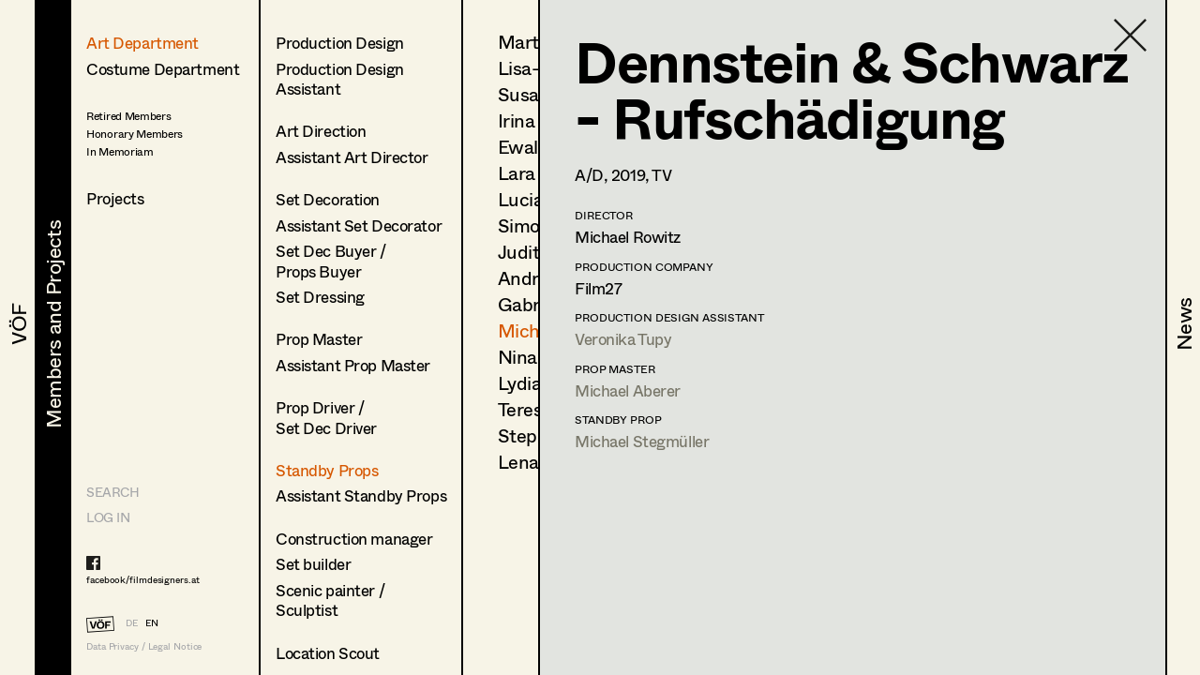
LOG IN (107, 517)
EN (151, 622)
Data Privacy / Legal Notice (144, 646)
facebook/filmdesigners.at (143, 579)
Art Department (142, 42)
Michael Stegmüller (642, 441)
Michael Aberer (628, 390)
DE (132, 622)
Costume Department (162, 69)
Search (112, 492)
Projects (115, 198)
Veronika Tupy (623, 339)
